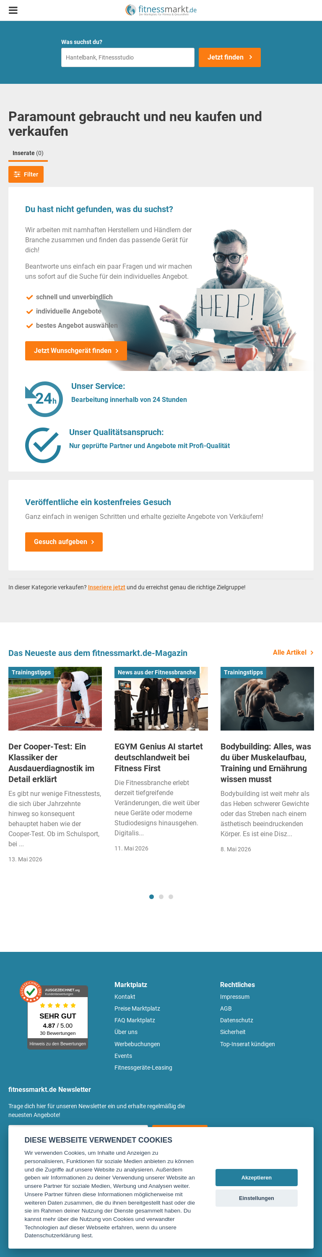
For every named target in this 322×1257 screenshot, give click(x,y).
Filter (26, 174)
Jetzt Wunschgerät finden (73, 351)
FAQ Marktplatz (134, 1020)
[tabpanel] (55, 767)
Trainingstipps (31, 672)
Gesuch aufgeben (60, 542)
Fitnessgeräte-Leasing (143, 1067)
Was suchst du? (81, 42)
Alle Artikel (289, 652)
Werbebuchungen (137, 1044)
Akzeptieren (257, 1177)
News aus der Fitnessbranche (157, 672)
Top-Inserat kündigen (247, 1044)
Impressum (234, 996)
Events (123, 1055)
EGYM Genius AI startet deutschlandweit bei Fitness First (158, 757)
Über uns (126, 1032)
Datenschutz (236, 1020)
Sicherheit (233, 1032)
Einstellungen (256, 1198)
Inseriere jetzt (106, 587)
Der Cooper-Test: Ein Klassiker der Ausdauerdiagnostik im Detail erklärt (51, 762)
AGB (226, 1008)
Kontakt (124, 996)
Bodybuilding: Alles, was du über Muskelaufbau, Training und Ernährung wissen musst (266, 762)
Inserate (28, 153)
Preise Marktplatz (137, 1008)
